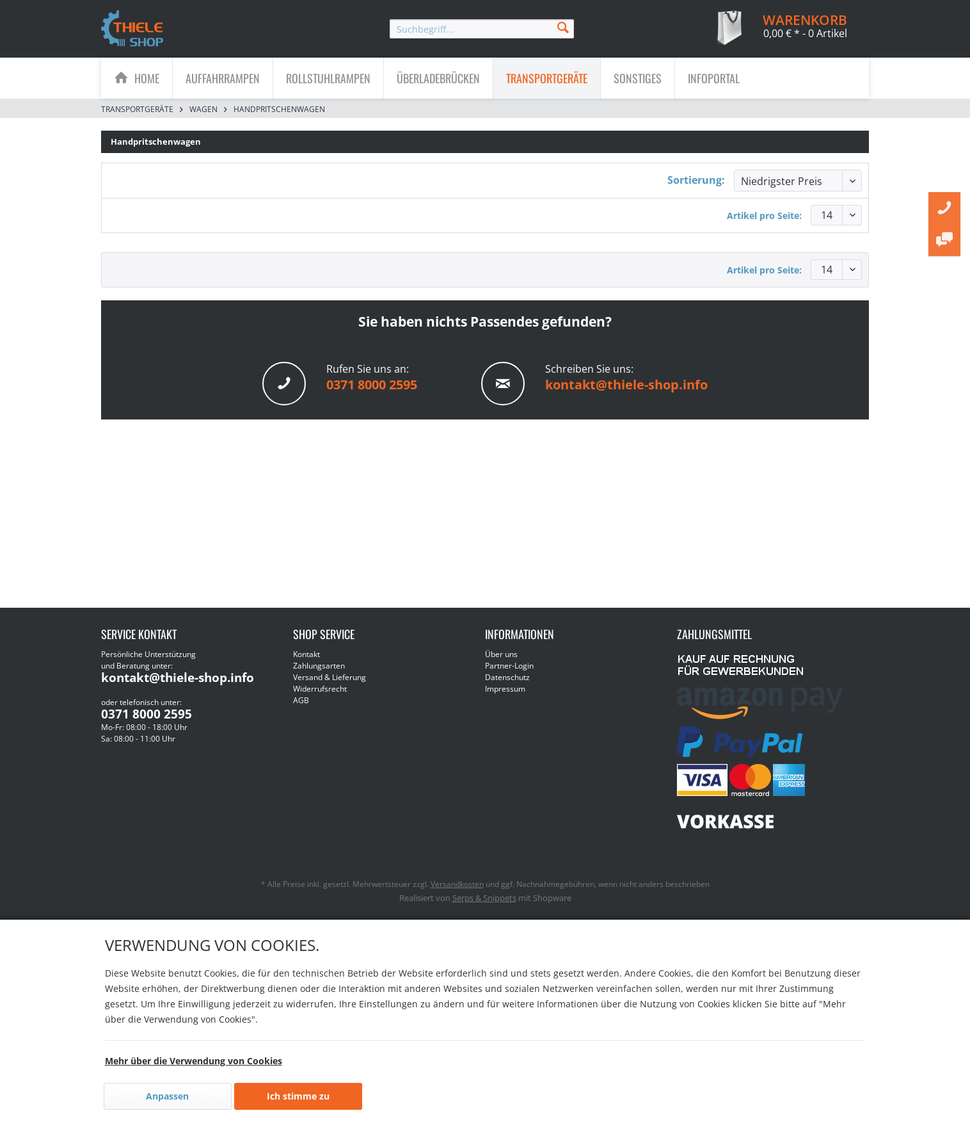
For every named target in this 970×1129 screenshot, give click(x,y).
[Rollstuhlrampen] (328, 78)
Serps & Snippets (484, 898)
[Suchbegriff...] (482, 28)
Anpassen (167, 1096)
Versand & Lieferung (329, 677)
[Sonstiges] (637, 78)
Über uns (501, 654)
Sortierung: (696, 180)
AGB (301, 700)
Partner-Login (509, 665)
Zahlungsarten (319, 665)
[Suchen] (563, 26)
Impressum (505, 688)
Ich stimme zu (298, 1096)
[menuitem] (482, 28)
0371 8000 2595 (371, 384)
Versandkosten (457, 884)
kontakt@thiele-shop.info (626, 384)
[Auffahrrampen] (223, 78)
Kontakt (306, 654)
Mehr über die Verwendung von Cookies (193, 1061)
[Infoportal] (713, 78)
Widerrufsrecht (320, 688)
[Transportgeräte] (546, 78)
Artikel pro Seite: (764, 215)
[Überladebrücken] (438, 78)
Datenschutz (507, 677)
